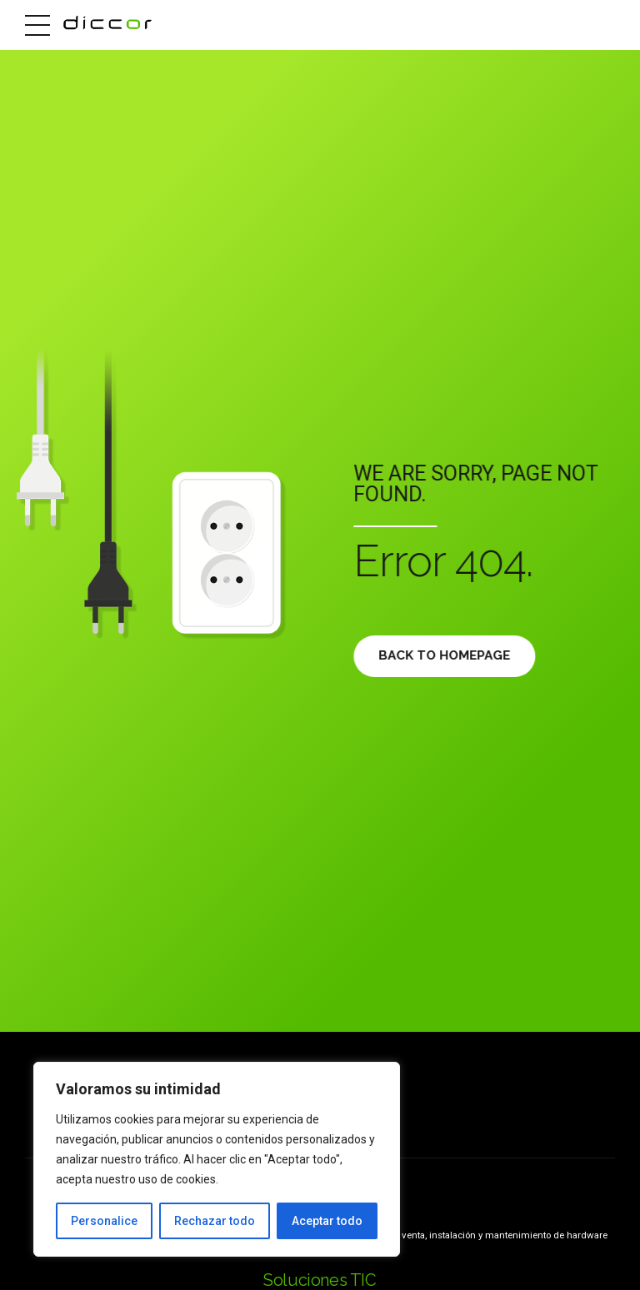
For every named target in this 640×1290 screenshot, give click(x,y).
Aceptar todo (327, 1221)
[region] (216, 1159)
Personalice (104, 1221)
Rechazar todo (214, 1221)
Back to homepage (448, 655)
